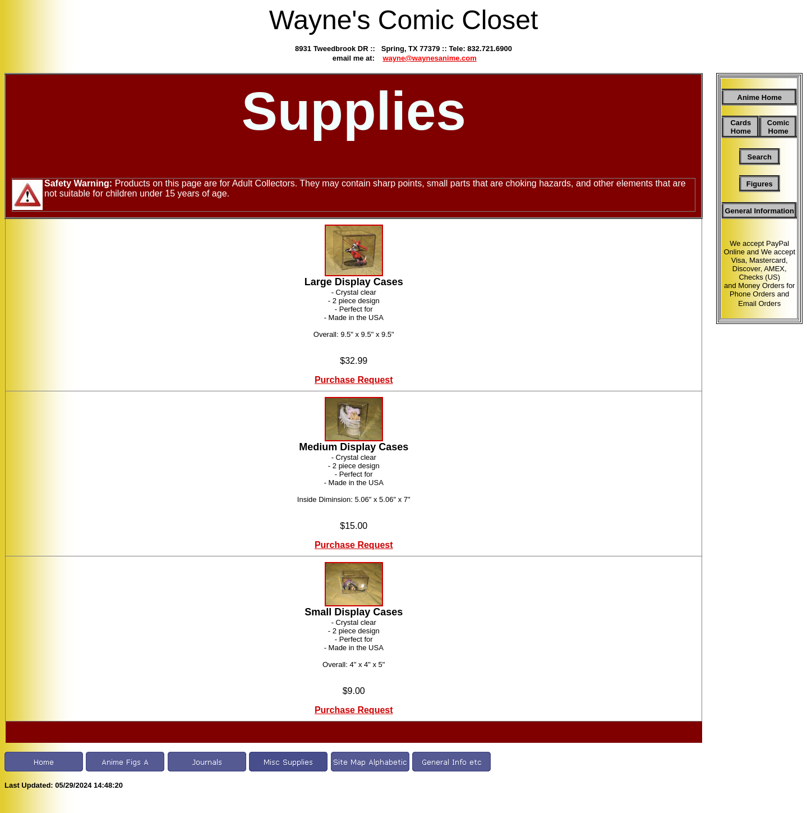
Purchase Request (354, 380)
